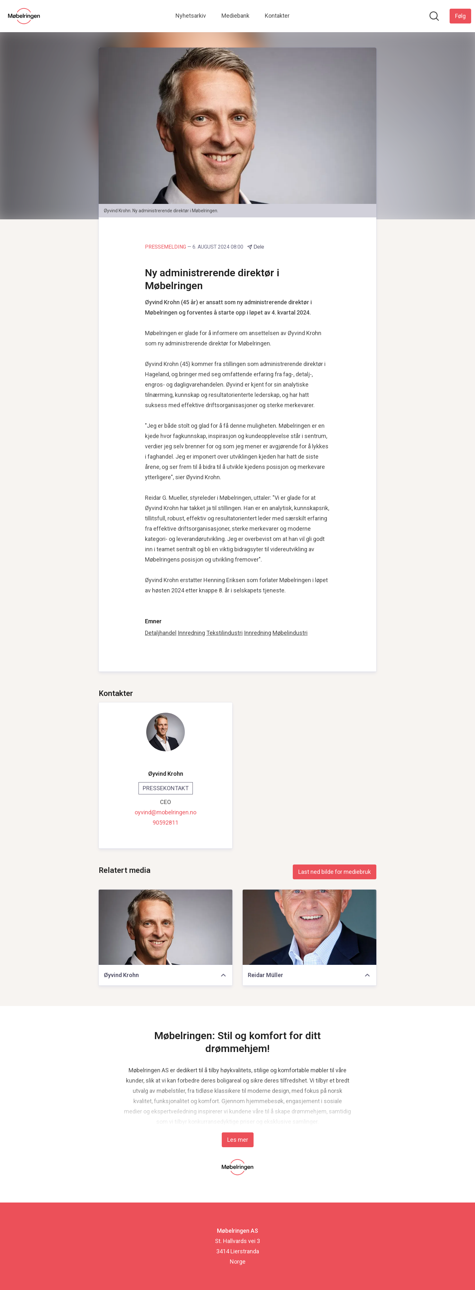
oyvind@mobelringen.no (165, 812)
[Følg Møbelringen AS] (460, 16)
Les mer (237, 1139)
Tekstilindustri (224, 632)
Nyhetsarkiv (190, 15)
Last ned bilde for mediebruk (334, 871)
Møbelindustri (290, 632)
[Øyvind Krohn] (165, 927)
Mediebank (235, 15)
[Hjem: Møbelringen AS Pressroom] (24, 16)
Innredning (191, 632)
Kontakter (277, 15)
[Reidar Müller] (309, 927)
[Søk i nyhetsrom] (434, 16)
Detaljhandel (160, 632)
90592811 (165, 822)
